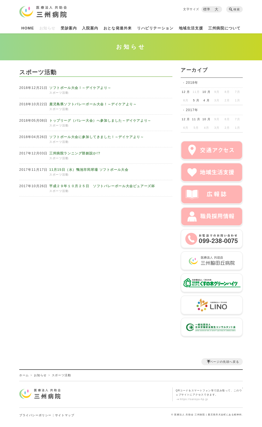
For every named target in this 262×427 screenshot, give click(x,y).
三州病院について (224, 28)
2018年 (192, 82)
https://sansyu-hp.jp (194, 399)
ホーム (24, 375)
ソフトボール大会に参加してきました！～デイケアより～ (96, 137)
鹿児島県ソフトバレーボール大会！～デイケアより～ (93, 104)
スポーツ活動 (59, 92)
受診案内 (69, 28)
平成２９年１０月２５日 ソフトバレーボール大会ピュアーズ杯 (102, 186)
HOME (27, 28)
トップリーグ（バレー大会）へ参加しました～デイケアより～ (100, 120)
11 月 (196, 119)
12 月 (186, 91)
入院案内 (90, 28)
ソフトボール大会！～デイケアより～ (80, 88)
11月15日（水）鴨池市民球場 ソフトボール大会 (88, 169)
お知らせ (47, 28)
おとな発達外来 (117, 28)
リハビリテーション (155, 28)
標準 (206, 9)
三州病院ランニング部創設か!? (74, 153)
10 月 (206, 91)
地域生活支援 (191, 28)
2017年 (192, 110)
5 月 (196, 100)
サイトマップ (65, 415)
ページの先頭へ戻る (224, 361)
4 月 (206, 100)
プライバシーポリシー (35, 415)
